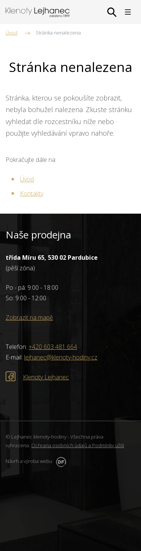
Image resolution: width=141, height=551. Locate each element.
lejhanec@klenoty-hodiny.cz (60, 357)
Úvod (27, 179)
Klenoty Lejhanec (46, 377)
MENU (127, 11)
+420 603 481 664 (53, 347)
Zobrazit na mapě (29, 317)
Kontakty (31, 193)
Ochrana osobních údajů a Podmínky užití (77, 445)
